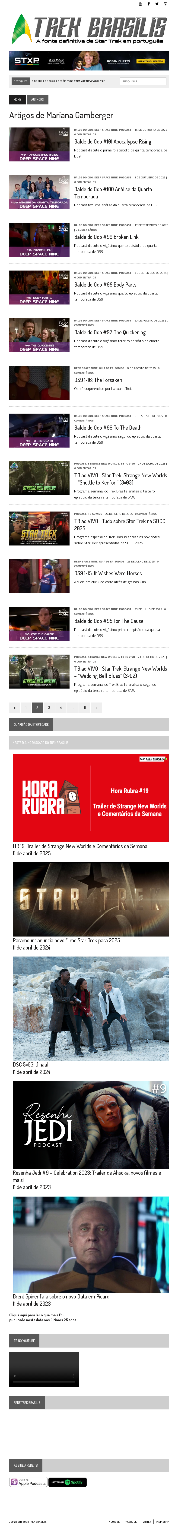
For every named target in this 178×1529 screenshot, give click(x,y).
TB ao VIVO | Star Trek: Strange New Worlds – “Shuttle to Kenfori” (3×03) (120, 479)
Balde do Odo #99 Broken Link (106, 237)
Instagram (162, 1524)
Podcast (125, 130)
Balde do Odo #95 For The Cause (108, 621)
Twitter (146, 1524)
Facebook (130, 1524)
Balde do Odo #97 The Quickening (109, 332)
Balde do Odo (83, 130)
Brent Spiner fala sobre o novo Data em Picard (60, 1299)
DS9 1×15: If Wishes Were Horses (107, 573)
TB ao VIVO (127, 464)
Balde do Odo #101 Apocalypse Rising (112, 141)
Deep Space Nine (105, 130)
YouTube (114, 1524)
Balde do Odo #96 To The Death (107, 427)
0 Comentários (84, 134)
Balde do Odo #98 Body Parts (105, 284)
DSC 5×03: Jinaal (30, 1066)
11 (84, 708)
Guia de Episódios (111, 368)
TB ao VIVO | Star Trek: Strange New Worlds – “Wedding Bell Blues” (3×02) (120, 672)
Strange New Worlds (103, 464)
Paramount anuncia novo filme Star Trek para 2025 (66, 941)
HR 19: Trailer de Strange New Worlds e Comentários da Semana (79, 846)
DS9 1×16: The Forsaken (98, 380)
